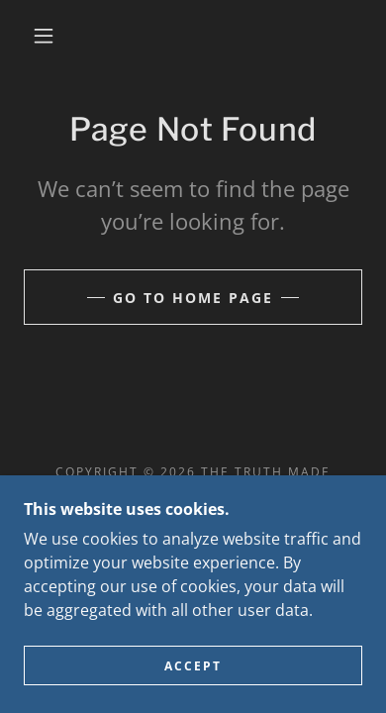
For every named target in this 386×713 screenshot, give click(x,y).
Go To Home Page (193, 297)
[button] (43, 35)
